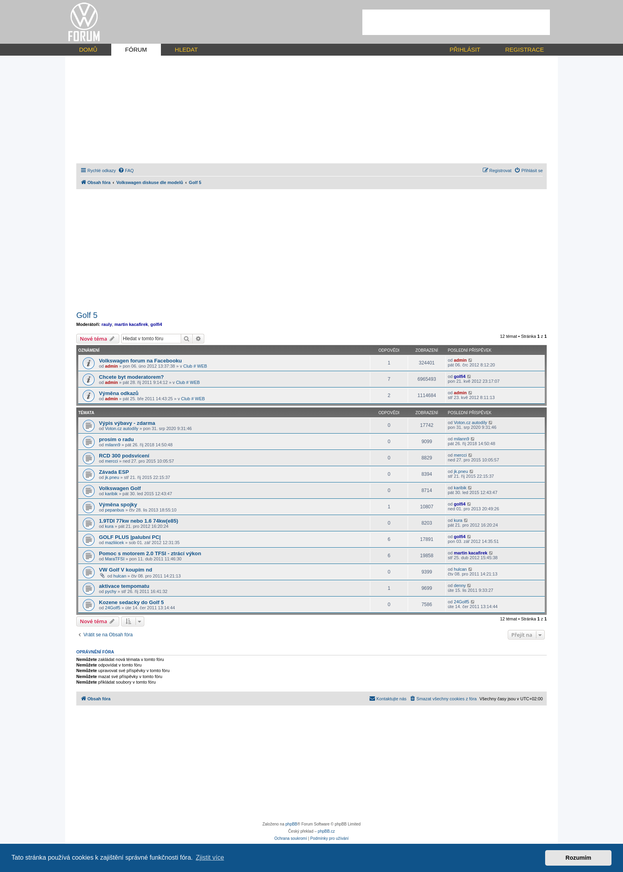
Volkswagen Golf (120, 488)
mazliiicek (114, 542)
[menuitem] (126, 170)
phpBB (291, 824)
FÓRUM (136, 49)
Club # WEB (195, 366)
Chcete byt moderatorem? (131, 377)
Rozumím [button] (578, 858)
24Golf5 (112, 607)
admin (111, 366)
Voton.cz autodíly (121, 428)
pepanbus (114, 510)
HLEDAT (186, 49)
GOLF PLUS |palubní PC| (130, 537)
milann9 (112, 444)
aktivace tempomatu (124, 586)
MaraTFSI (114, 558)
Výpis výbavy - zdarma (127, 423)
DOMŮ (88, 49)
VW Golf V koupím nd (125, 570)
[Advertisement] (456, 22)
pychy (110, 591)
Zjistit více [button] (210, 857)
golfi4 (156, 324)
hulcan (119, 576)
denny (460, 585)
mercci (111, 461)
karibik (111, 493)
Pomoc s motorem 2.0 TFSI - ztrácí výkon (150, 553)
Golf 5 (86, 315)
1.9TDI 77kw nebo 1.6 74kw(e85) (138, 521)
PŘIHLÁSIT (464, 49)
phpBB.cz (326, 831)
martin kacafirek (131, 324)
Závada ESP (114, 472)
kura (109, 526)
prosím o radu (116, 439)
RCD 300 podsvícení (124, 456)
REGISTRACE (524, 49)
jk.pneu (112, 477)
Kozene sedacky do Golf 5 (131, 602)
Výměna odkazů (119, 393)
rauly (107, 324)
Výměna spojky (118, 505)
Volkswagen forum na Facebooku (140, 361)
